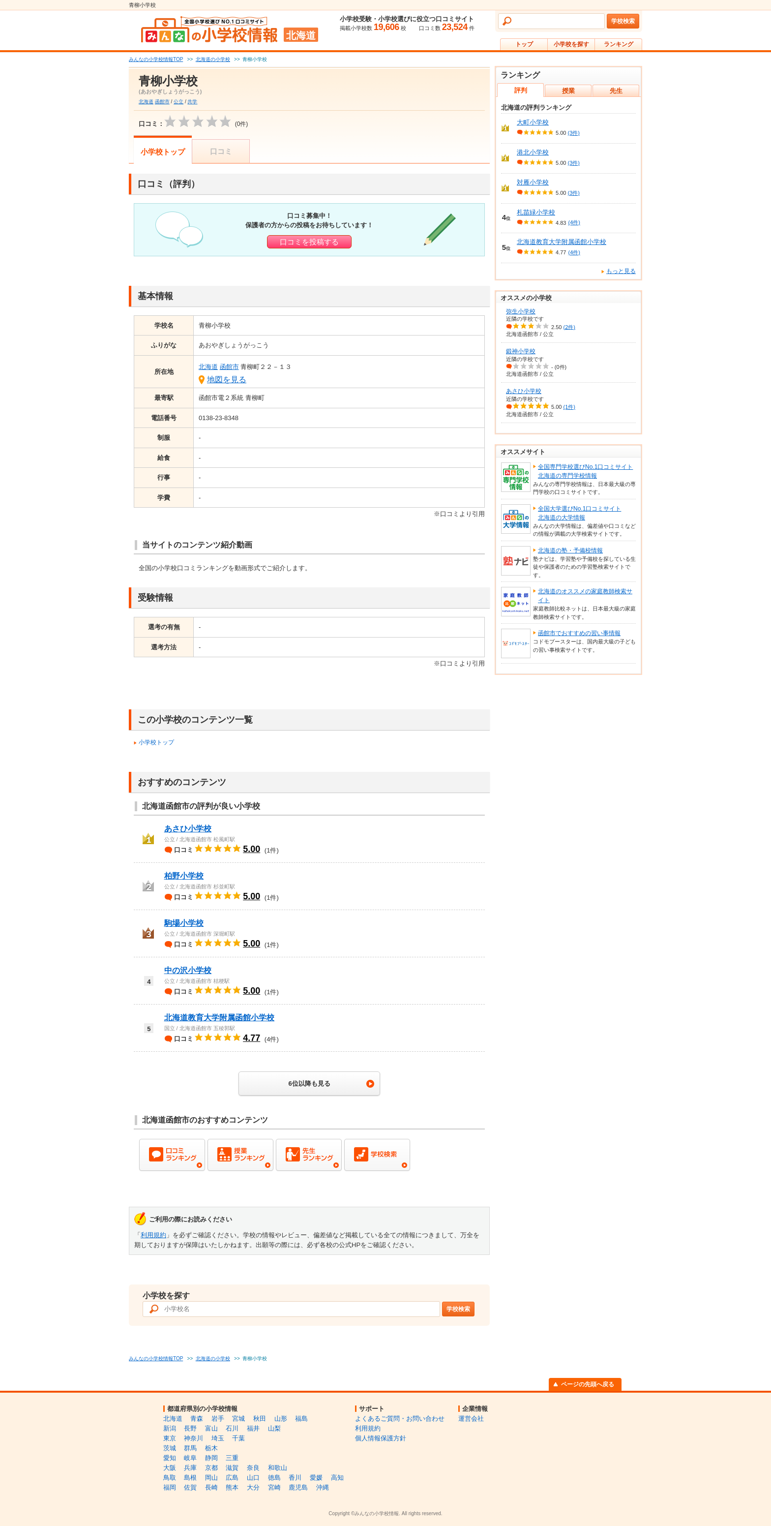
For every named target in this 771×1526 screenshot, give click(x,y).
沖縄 (322, 1487)
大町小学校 (533, 122)
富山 (211, 1428)
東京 (169, 1438)
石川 (232, 1428)
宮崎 (274, 1487)
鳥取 (169, 1477)
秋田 (259, 1418)
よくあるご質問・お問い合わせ (400, 1418)
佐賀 (190, 1487)
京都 (211, 1467)
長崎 (211, 1487)
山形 (280, 1418)
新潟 (169, 1428)
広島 (232, 1477)
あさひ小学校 (187, 828)
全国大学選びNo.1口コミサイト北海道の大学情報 (579, 513)
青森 (196, 1418)
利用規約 (153, 1235)
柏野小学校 (184, 876)
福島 (301, 1418)
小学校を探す (571, 44)
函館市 (162, 101)
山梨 (274, 1428)
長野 (190, 1428)
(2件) (569, 327)
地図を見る (226, 379)
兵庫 (190, 1467)
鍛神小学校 (520, 351)
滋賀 (232, 1467)
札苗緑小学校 (536, 212)
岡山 (211, 1477)
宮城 (238, 1418)
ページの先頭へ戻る (587, 1384)
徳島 (274, 1477)
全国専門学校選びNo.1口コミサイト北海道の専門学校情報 (585, 471)
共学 (192, 101)
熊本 (232, 1487)
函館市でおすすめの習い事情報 (579, 633)
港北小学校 (533, 152)
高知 (337, 1477)
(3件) (574, 133)
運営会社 (471, 1418)
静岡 (211, 1458)
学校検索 (623, 21)
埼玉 (217, 1438)
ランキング (618, 44)
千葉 (238, 1438)
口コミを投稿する (309, 242)
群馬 (190, 1448)
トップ (524, 44)
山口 (253, 1477)
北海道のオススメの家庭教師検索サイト (585, 596)
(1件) (569, 407)
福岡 (169, 1487)
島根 (190, 1477)
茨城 (169, 1448)
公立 (178, 101)
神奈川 (193, 1438)
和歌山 (277, 1467)
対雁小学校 (533, 182)
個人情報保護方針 (380, 1438)
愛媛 (316, 1477)
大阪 (169, 1467)
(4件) (574, 222)
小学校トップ (163, 152)
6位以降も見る (309, 1083)
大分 (253, 1487)
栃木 (211, 1448)
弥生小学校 (520, 311)
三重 (232, 1458)
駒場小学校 (184, 923)
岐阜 (190, 1458)
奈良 (253, 1467)
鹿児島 (298, 1487)
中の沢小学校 (187, 970)
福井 (253, 1428)
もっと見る (621, 271)
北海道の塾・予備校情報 (570, 550)
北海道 (146, 101)
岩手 (217, 1418)
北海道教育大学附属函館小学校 (219, 1017)
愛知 (169, 1458)
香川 (295, 1477)
